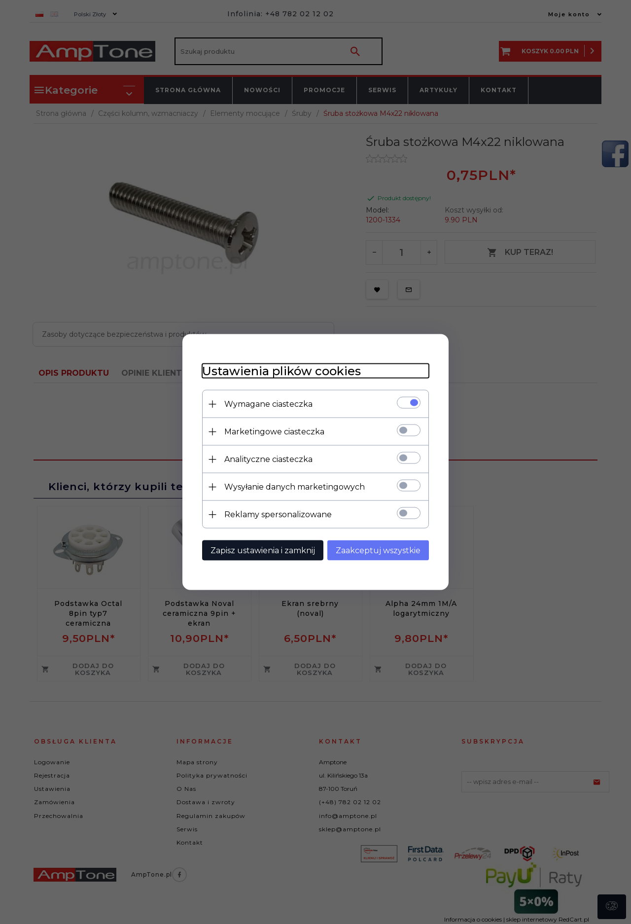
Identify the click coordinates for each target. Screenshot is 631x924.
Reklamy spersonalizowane (278, 514)
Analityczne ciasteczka (268, 459)
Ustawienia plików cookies (281, 371)
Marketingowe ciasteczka (274, 431)
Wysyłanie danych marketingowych (294, 487)
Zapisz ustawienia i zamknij (262, 550)
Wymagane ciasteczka (268, 404)
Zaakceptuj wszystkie (378, 550)
